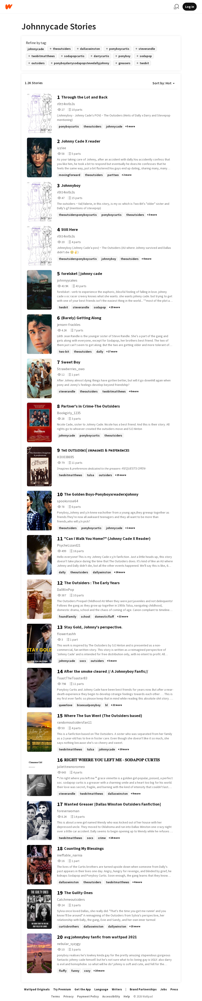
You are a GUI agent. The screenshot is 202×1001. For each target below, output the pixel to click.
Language (101, 989)
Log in (190, 7)
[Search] (176, 6)
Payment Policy (88, 996)
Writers (117, 989)
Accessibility (111, 996)
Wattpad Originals (37, 989)
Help (127, 996)
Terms (55, 996)
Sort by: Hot (163, 83)
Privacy (68, 996)
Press (174, 989)
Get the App (82, 989)
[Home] (87, 7)
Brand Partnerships (143, 989)
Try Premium (62, 989)
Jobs (163, 989)
